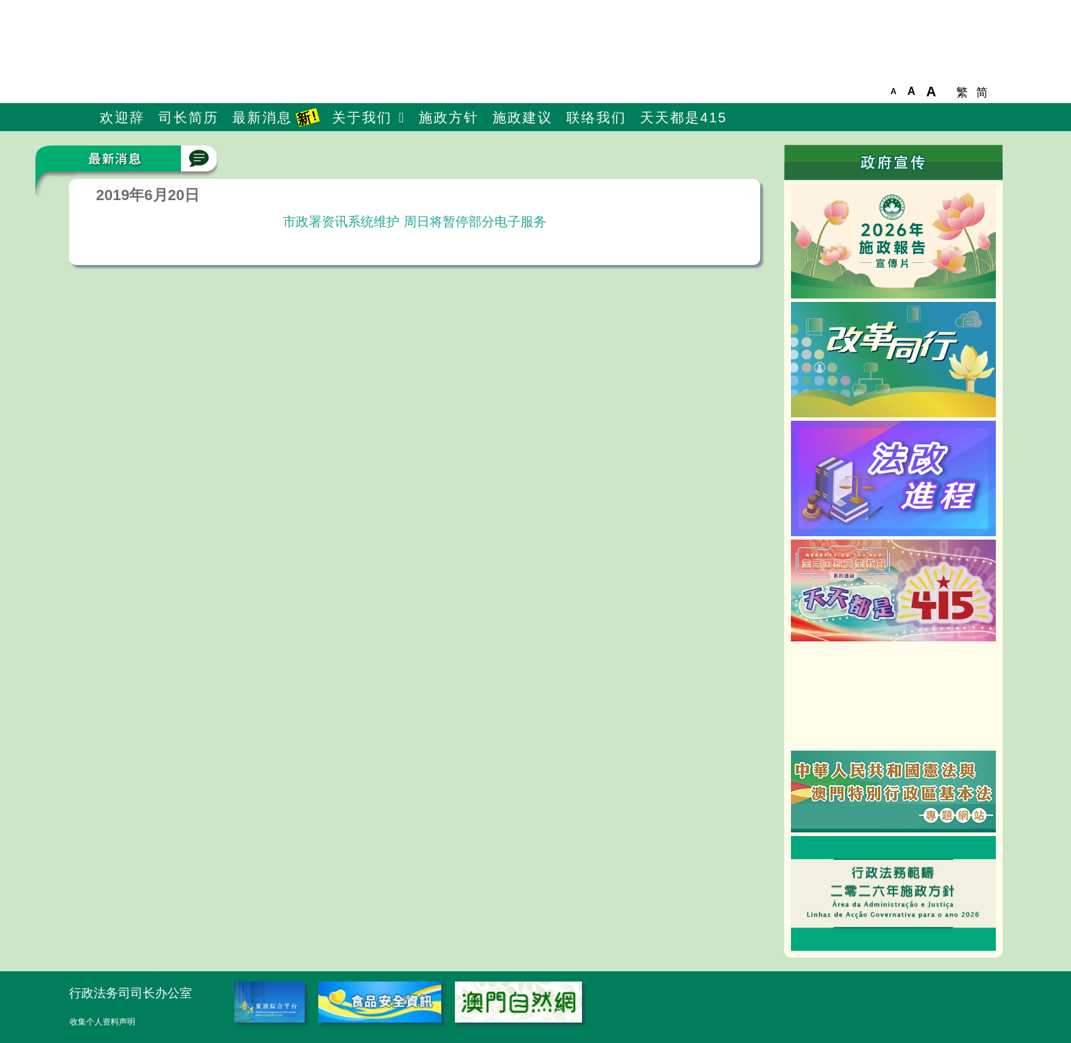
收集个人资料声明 (102, 1022)
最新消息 (276, 117)
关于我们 (362, 117)
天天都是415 (683, 117)
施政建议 (522, 117)
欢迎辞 (122, 117)
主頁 (81, 118)
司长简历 (188, 117)
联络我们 (596, 117)
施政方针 (449, 117)
